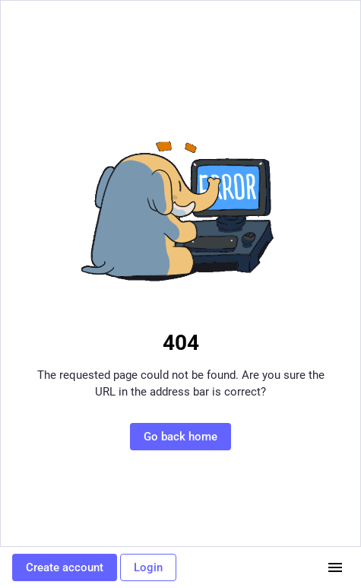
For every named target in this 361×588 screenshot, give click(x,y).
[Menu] (335, 567)
